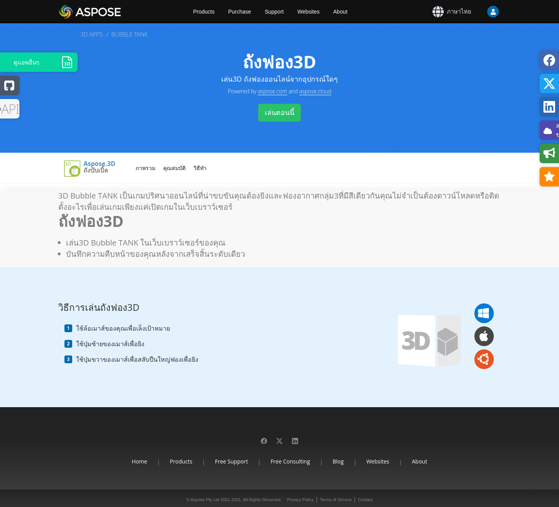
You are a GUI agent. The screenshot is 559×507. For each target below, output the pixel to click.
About (340, 12)
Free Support (231, 461)
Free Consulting (290, 461)
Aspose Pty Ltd (205, 499)
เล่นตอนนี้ (279, 112)
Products (204, 12)
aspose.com (272, 91)
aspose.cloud (315, 91)
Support (274, 12)
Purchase (239, 12)
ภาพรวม (145, 168)
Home (140, 461)
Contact (365, 499)
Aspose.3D (99, 163)
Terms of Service (336, 499)
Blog (338, 461)
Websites (308, 12)
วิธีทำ (200, 168)
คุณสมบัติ (174, 168)
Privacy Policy (300, 499)
